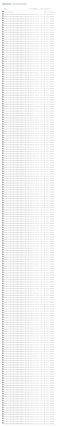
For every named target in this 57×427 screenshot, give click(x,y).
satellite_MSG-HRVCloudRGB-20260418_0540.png (16, 120)
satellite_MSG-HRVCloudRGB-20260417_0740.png (16, 234)
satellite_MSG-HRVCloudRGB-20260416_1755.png (16, 66)
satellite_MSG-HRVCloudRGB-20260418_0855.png (16, 279)
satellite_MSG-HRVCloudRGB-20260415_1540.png (16, 360)
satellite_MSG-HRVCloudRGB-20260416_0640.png (16, 221)
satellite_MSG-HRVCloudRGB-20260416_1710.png (16, 108)
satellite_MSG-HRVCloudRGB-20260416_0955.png (16, 302)
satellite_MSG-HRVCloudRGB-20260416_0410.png (16, 39)
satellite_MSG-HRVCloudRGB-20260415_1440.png (16, 349)
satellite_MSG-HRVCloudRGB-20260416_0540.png (16, 115)
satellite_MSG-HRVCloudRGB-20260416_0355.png (16, 34)
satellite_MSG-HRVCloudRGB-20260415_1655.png (16, 122)
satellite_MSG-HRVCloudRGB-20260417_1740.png (16, 86)
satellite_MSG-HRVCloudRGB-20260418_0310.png (16, 18)
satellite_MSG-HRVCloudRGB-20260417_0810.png (16, 203)
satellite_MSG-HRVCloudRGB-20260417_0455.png (16, 88)
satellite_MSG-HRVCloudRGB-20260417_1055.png (16, 268)
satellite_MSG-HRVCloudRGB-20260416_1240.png (16, 335)
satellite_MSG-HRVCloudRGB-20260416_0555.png (16, 129)
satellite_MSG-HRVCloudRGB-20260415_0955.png (16, 162)
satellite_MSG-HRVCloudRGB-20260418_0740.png (16, 293)
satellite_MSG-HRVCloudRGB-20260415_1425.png (16, 353)
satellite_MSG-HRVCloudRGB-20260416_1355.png (16, 383)
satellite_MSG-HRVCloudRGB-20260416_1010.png (16, 228)
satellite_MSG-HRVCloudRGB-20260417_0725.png (16, 252)
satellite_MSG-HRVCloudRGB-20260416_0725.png (16, 232)
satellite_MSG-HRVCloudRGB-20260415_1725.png (16, 84)
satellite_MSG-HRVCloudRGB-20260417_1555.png (16, 403)
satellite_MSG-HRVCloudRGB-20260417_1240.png (16, 362)
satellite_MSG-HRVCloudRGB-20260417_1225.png (16, 347)
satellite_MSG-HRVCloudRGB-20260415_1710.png (16, 104)
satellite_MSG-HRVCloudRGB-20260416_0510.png (16, 90)
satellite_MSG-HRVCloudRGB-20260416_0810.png (16, 178)
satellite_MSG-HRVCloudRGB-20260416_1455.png (16, 389)
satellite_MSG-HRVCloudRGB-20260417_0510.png (16, 97)
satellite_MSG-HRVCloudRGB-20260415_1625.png (16, 243)
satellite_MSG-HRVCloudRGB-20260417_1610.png (16, 374)
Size (42, 8)
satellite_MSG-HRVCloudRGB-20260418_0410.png (16, 43)
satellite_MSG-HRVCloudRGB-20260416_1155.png (16, 308)
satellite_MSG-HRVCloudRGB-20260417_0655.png (16, 257)
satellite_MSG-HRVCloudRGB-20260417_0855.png (16, 185)
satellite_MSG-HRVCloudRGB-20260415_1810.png (16, 50)
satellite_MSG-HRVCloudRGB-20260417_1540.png (16, 410)
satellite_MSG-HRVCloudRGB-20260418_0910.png (16, 288)
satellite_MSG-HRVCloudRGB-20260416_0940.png (16, 264)
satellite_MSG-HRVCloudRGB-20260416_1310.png (16, 356)
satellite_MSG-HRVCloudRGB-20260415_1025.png (16, 135)
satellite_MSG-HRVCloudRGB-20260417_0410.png (16, 48)
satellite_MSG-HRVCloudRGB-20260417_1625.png (16, 320)
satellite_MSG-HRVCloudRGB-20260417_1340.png (16, 392)
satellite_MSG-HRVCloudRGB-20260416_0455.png (16, 72)
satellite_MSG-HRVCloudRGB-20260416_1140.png (16, 297)
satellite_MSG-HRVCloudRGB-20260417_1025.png (16, 239)
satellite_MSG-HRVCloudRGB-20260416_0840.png (16, 165)
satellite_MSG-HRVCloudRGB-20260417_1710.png (16, 113)
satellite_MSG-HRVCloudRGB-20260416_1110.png (16, 261)
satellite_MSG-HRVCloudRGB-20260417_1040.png (16, 248)
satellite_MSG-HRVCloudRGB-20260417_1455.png (16, 416)
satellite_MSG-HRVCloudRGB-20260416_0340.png (16, 27)
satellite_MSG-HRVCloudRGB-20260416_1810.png (16, 54)
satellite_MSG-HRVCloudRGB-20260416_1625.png (16, 311)
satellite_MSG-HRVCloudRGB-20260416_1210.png (16, 326)
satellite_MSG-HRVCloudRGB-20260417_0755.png (16, 212)
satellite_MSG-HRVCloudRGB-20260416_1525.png (16, 398)
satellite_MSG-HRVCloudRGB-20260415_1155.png (16, 158)
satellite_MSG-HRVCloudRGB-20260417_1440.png (16, 412)
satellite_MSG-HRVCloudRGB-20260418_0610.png (16, 169)
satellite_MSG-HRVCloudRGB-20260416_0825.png (16, 171)
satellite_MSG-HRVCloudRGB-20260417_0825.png (16, 192)
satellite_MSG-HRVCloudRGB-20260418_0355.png (16, 36)
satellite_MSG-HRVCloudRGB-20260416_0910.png (16, 180)
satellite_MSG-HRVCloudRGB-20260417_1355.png (16, 407)
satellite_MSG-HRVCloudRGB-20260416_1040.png (16, 237)
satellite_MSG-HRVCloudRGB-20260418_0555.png (16, 133)
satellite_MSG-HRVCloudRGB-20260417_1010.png (16, 225)
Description (47, 8)
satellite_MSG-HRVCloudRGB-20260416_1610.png (16, 365)
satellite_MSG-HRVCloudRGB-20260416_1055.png (16, 255)
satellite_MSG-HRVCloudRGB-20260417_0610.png (16, 144)
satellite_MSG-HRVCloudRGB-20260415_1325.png (16, 272)
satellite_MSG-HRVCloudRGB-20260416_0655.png (16, 246)
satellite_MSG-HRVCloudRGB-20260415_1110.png (16, 147)
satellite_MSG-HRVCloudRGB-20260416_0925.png (16, 209)
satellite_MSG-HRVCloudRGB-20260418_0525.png (16, 106)
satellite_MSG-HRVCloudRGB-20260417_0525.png (16, 111)
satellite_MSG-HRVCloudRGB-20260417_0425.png (16, 59)
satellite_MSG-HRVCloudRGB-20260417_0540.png (16, 117)
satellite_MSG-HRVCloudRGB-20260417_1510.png (16, 419)
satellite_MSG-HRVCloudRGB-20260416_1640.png (16, 200)
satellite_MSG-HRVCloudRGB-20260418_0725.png (16, 304)
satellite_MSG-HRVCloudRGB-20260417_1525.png (16, 414)
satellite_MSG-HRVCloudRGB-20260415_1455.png (16, 351)
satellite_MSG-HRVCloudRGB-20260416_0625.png (16, 187)
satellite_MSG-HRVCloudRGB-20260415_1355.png (16, 329)
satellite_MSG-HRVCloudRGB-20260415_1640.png (16, 156)
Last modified (33, 8)
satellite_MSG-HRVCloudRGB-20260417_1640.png (16, 198)
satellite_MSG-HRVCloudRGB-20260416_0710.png (16, 250)
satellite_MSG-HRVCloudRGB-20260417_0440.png (16, 75)
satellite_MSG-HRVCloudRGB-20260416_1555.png (16, 380)
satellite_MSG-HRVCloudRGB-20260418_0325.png (16, 25)
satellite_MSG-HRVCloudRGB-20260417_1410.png (16, 421)
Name (5, 8)
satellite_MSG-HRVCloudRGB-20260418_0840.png (16, 270)
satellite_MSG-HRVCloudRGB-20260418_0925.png (16, 313)
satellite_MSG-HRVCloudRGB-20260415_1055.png (16, 142)
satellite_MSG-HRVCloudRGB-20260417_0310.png (16, 16)
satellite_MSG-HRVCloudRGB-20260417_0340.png (16, 32)
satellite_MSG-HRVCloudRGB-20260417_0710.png (16, 266)
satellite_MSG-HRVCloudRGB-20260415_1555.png (16, 342)
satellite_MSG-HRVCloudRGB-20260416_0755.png (16, 194)
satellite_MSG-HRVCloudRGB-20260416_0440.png (16, 57)
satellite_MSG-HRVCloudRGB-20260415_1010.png (16, 138)
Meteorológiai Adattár (19, 4)
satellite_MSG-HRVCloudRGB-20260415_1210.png (16, 167)
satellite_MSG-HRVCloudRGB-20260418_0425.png (16, 52)
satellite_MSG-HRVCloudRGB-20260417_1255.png (16, 371)
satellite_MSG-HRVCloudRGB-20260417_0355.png (16, 41)
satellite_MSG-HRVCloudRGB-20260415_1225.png (16, 189)
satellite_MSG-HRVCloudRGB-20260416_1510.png (16, 396)
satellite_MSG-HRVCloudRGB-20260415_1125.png (16, 151)
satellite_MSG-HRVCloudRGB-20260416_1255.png (16, 340)
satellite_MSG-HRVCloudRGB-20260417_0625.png (16, 176)
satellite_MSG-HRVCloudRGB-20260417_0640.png (16, 219)
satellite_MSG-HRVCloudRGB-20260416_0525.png (16, 102)
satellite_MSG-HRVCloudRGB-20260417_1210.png (16, 338)
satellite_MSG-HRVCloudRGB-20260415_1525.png (16, 367)
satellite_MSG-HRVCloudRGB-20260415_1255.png (16, 216)
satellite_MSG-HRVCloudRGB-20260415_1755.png (16, 61)
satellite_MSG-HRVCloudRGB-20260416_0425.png (16, 45)
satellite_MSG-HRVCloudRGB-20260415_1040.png (16, 140)
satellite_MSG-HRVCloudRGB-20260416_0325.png (16, 21)
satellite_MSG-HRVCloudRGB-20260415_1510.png (16, 358)
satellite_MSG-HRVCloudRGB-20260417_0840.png (16, 183)
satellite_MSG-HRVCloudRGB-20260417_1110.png (16, 290)
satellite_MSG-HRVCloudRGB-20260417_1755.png (16, 77)
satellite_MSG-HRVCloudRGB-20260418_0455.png (16, 81)
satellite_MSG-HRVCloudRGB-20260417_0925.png (16, 214)
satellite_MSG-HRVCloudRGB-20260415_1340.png (16, 299)
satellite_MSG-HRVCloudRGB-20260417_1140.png (16, 322)
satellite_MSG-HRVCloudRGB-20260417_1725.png (16, 99)
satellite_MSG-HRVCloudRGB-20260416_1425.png (16, 405)
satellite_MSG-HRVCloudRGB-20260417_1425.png (16, 423)
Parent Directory (8, 12)
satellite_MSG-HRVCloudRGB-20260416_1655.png (16, 126)
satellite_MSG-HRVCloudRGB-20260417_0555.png (16, 124)
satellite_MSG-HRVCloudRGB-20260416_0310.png (16, 14)
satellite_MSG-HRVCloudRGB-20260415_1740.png (16, 70)
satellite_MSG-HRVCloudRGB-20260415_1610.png (16, 324)
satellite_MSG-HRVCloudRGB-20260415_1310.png (16, 241)
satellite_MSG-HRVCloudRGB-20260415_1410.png (16, 344)
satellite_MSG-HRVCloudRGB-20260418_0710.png (16, 317)
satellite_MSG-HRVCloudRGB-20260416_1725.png (16, 93)
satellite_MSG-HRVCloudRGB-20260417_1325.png (16, 385)
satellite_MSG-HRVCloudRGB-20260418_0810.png (16, 277)
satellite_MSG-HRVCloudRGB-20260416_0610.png (16, 149)
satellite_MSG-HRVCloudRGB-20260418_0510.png (16, 95)
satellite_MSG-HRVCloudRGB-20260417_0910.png (16, 196)
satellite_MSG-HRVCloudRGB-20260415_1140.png (16, 153)
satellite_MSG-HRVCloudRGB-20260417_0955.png (16, 295)
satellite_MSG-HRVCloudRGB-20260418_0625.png (16, 223)
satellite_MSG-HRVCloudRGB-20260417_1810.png (16, 63)
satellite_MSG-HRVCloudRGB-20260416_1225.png (16, 331)
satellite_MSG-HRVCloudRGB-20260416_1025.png (16, 230)
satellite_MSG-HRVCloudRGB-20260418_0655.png (16, 315)
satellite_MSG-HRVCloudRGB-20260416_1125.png (16, 284)
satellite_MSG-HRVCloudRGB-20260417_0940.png (16, 259)
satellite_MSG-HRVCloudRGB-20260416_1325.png (16, 369)
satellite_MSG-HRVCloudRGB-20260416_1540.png (16, 387)
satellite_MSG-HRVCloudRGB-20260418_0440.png (16, 68)
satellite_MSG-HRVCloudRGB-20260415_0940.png (16, 160)
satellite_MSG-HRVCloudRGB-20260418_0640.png (16, 286)
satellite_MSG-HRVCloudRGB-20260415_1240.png (16, 205)
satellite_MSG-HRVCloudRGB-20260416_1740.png (16, 79)
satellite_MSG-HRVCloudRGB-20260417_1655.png (16, 131)
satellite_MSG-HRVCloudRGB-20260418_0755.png (16, 281)
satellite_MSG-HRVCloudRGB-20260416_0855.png (16, 174)
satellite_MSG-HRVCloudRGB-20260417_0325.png (16, 23)
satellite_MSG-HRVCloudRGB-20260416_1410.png (16, 401)
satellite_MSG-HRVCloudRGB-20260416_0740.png (16, 207)
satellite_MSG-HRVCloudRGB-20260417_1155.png (16, 333)
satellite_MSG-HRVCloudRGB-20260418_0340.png (16, 30)
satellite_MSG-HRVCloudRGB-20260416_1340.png (16, 376)
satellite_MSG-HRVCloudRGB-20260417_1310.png (16, 378)
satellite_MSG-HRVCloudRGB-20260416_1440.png (16, 394)
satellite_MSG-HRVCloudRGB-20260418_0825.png (16, 275)
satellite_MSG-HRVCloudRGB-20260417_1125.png (16, 306)
